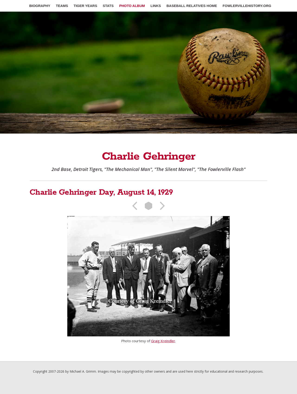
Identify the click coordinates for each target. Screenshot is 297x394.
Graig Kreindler (163, 340)
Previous (136, 206)
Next (161, 206)
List (148, 206)
